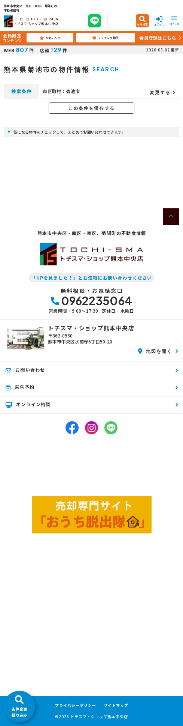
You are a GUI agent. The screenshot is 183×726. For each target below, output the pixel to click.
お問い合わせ (25, 369)
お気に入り (50, 38)
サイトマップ (116, 705)
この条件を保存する (91, 108)
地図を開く (155, 351)
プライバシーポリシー (75, 705)
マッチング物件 (105, 38)
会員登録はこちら (157, 38)
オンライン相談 (28, 404)
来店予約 (20, 387)
